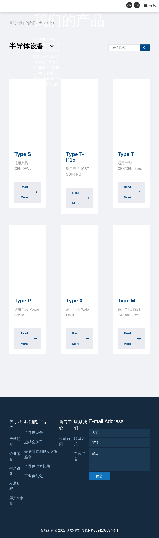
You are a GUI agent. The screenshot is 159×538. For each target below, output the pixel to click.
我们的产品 (35, 421)
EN (137, 5)
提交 (99, 476)
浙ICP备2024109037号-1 (100, 530)
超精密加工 (33, 442)
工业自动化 (33, 476)
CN (129, 5)
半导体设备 (33, 432)
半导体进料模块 (37, 466)
